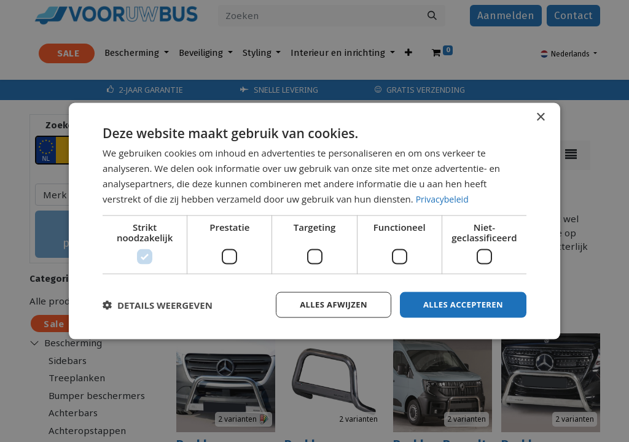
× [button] (540, 116)
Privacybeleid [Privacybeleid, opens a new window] (444, 198)
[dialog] (314, 221)
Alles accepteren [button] (460, 304)
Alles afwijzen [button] (325, 304)
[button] (158, 305)
